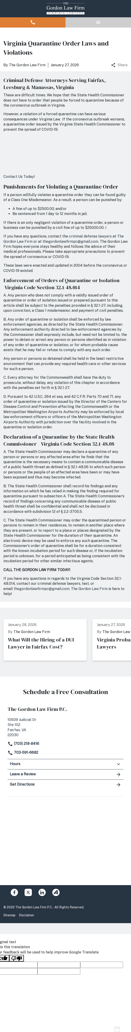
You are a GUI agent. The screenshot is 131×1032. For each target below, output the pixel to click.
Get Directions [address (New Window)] (65, 784)
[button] (33, 22)
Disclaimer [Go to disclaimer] (26, 915)
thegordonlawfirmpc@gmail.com (70, 241)
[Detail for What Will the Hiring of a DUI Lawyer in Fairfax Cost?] (47, 640)
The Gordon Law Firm (89, 589)
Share (119, 65)
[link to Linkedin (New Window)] (42, 892)
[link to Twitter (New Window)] (28, 892)
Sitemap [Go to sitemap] (9, 915)
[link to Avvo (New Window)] (56, 892)
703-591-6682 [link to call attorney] (23, 752)
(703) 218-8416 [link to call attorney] (23, 743)
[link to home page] (65, 8)
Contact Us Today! (19, 176)
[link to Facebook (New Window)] (14, 892)
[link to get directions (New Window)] (65, 727)
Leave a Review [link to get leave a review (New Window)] (65, 774)
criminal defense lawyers (90, 236)
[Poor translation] (16, 958)
